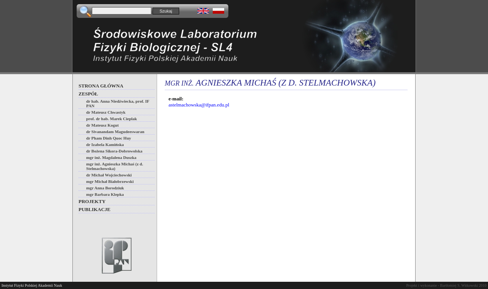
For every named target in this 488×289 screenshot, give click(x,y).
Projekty (92, 201)
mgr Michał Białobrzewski (109, 181)
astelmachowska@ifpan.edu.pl (199, 105)
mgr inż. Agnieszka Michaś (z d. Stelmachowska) (114, 166)
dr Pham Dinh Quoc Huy (108, 138)
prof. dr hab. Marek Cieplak (111, 118)
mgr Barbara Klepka (105, 194)
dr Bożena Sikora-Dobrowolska (114, 151)
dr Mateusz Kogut (102, 125)
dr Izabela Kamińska (105, 144)
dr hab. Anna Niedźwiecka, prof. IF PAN (117, 103)
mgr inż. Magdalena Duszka (111, 157)
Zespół (88, 94)
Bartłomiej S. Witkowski (459, 285)
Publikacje (95, 209)
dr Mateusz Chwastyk (105, 112)
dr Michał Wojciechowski (109, 175)
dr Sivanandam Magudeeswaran (115, 131)
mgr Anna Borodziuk (105, 188)
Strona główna (101, 86)
